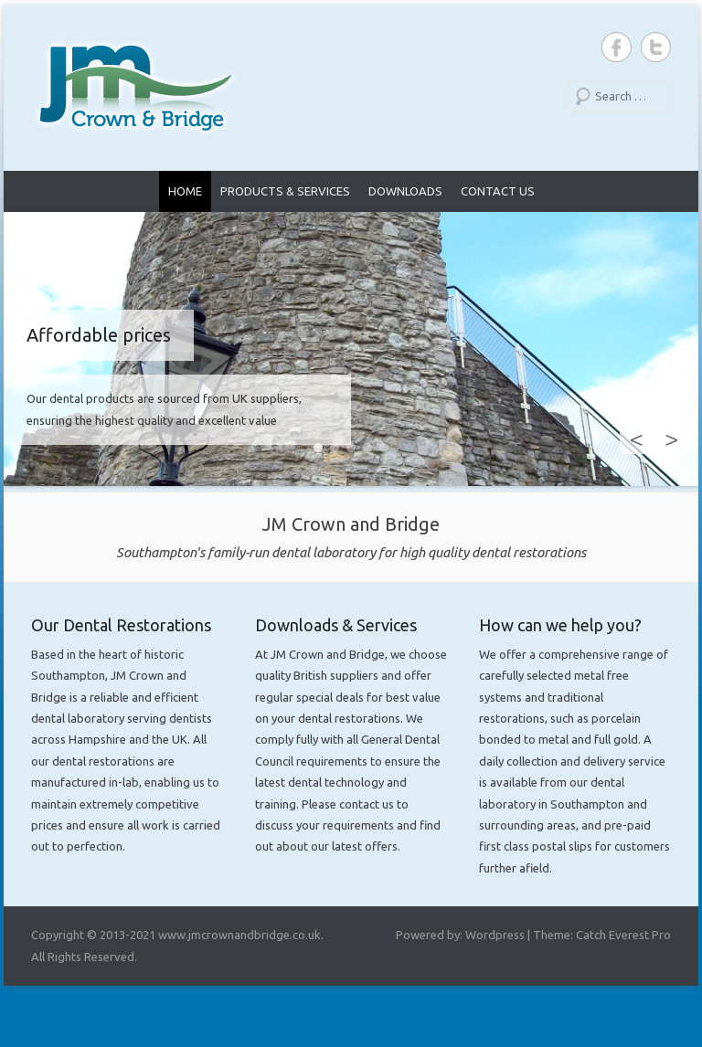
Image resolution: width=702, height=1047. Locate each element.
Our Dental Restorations (121, 625)
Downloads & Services (336, 625)
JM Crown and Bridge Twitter (656, 47)
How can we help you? (560, 625)
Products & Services (285, 191)
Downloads (405, 191)
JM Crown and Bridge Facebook (616, 47)
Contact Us (498, 191)
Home (185, 191)
